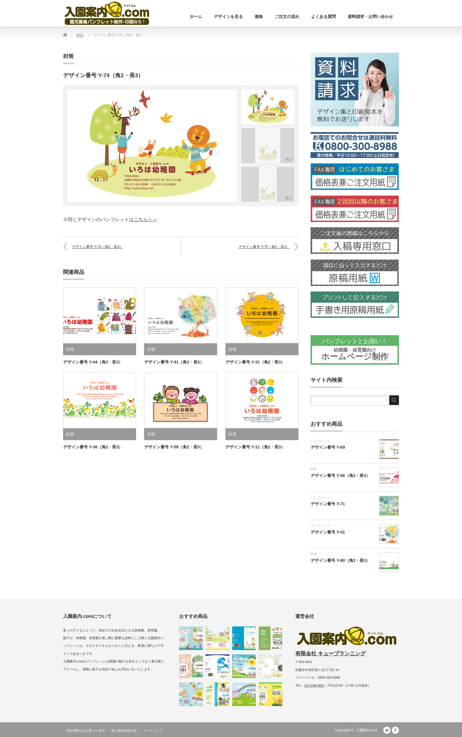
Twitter (386, 730)
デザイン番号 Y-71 (328, 503)
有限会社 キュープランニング (330, 654)
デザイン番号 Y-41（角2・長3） (174, 362)
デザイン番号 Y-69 (328, 447)
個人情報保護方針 (124, 730)
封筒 (68, 56)
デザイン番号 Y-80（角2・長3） (340, 560)
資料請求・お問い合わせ (370, 16)
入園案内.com (366, 730)
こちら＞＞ (145, 219)
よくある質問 (323, 16)
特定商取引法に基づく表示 (85, 730)
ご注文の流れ (287, 16)
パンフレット (320, 440)
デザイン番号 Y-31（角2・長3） (255, 362)
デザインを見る (228, 16)
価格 (259, 16)
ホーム (196, 16)
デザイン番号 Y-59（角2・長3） (174, 447)
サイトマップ (153, 730)
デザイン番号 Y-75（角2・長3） (264, 247)
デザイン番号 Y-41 (328, 532)
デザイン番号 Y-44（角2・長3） (93, 362)
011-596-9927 (314, 685)
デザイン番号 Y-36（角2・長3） (93, 447)
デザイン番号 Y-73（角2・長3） (97, 247)
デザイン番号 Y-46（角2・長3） (340, 475)
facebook (395, 730)
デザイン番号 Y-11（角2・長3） (255, 447)
